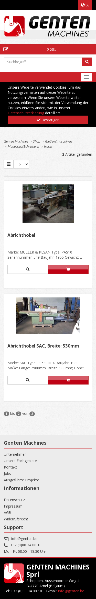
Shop (36, 141)
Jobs (7, 473)
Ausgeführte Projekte (21, 480)
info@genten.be (24, 538)
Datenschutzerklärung (26, 112)
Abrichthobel (21, 235)
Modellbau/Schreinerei (23, 146)
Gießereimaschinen (58, 141)
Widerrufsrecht (16, 519)
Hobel (48, 146)
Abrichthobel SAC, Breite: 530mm (43, 346)
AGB (7, 512)
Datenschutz (14, 499)
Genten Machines (16, 141)
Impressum (13, 506)
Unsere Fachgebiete (20, 460)
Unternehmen (15, 454)
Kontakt (10, 467)
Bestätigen (48, 119)
